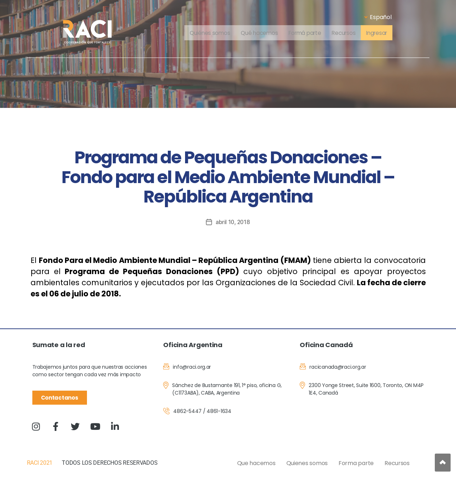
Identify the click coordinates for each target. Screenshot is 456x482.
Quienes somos (307, 463)
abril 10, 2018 (233, 222)
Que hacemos (256, 463)
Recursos (345, 33)
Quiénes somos (206, 33)
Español (377, 17)
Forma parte (356, 463)
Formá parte (304, 33)
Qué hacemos (257, 33)
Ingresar (380, 33)
